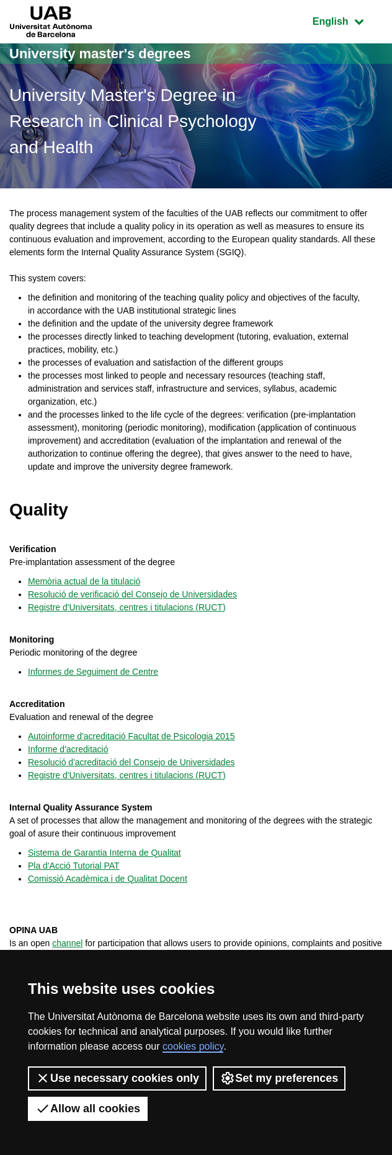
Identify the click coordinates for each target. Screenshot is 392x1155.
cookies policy (193, 1046)
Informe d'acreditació (68, 749)
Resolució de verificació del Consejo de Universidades (132, 594)
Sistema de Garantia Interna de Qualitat (104, 853)
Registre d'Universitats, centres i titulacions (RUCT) (127, 607)
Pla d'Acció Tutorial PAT (74, 866)
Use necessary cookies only (117, 1078)
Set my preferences (279, 1078)
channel (67, 943)
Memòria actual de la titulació (84, 581)
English (347, 20)
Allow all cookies (87, 1108)
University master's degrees (100, 53)
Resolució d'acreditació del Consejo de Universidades (131, 762)
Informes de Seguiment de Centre (93, 672)
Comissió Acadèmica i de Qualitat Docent (107, 879)
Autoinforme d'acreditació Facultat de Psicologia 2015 (131, 736)
